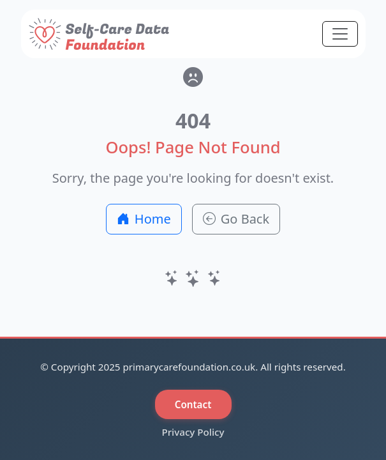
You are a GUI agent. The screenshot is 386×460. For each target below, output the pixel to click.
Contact (193, 404)
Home (144, 218)
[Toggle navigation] (340, 34)
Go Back (236, 218)
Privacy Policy (192, 431)
